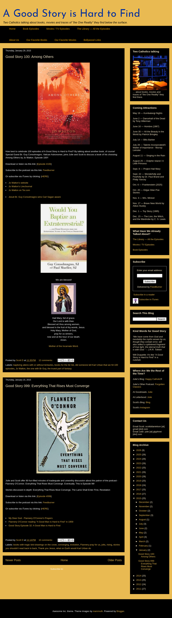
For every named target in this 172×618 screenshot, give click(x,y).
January (143, 550)
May (141, 532)
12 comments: (46, 360)
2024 (139, 459)
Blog (148, 402)
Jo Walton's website (18, 182)
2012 (139, 584)
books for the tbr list (64, 365)
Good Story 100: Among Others (29, 57)
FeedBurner (156, 287)
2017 (139, 489)
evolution (74, 544)
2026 (139, 450)
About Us (14, 40)
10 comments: (46, 540)
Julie (150, 392)
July (141, 524)
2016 (139, 494)
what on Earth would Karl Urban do (73, 548)
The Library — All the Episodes (93, 28)
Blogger (120, 611)
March (142, 541)
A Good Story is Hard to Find (71, 14)
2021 (139, 472)
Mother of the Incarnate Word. (63, 346)
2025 (139, 454)
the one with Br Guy (36, 368)
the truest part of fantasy (59, 368)
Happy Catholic (152, 379)
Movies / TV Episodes (58, 28)
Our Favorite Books (36, 40)
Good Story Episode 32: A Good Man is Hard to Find (34, 525)
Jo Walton (20, 368)
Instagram (145, 407)
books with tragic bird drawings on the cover (35, 544)
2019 (139, 480)
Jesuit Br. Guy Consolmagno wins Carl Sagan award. (35, 197)
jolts (103, 544)
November (144, 506)
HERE (45, 176)
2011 (139, 588)
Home (12, 28)
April (141, 537)
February (144, 545)
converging (63, 544)
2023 (139, 463)
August (143, 519)
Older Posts (115, 560)
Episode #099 (44, 496)
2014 (139, 575)
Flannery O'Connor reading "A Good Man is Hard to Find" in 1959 (41, 521)
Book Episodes (31, 28)
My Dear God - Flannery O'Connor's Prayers (31, 518)
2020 (139, 476)
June (141, 528)
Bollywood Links (92, 40)
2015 (139, 498)
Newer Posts (13, 560)
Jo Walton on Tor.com (19, 190)
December (144, 502)
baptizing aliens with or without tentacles (33, 365)
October (143, 510)
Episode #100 (44, 164)
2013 (139, 580)
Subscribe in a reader (144, 294)
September (144, 515)
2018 (139, 485)
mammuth (98, 611)
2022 (139, 467)
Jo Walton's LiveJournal (20, 186)
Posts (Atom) (70, 569)
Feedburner (49, 170)
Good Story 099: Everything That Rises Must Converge (47, 386)
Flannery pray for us (90, 544)
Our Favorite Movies (65, 40)
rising (109, 544)
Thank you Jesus (46, 548)
